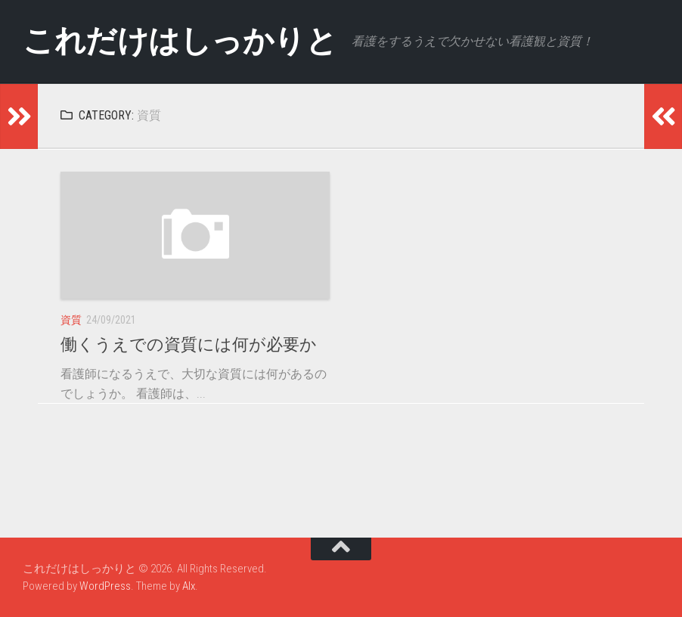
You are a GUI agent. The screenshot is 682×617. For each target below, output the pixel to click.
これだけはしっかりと (183, 41)
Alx (188, 586)
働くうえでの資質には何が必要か (188, 344)
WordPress (105, 586)
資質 (71, 320)
